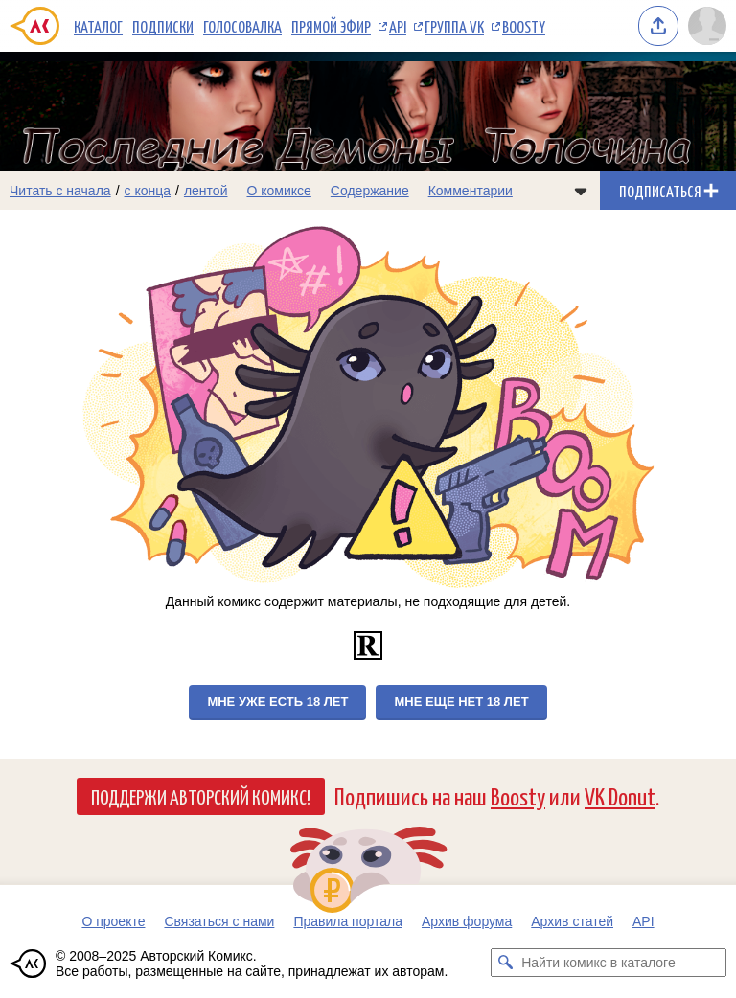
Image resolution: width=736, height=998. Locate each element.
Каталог (98, 25)
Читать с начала (60, 190)
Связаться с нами (219, 921)
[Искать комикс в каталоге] (505, 962)
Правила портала (347, 921)
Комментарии (470, 190)
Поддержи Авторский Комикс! (200, 795)
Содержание (370, 190)
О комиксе (278, 190)
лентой (206, 190)
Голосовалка (242, 25)
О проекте (113, 921)
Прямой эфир (331, 25)
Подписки (163, 25)
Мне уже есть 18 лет (277, 701)
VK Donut (620, 795)
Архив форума (467, 921)
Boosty (523, 25)
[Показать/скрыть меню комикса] (581, 190)
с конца (148, 190)
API (397, 25)
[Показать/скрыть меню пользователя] (707, 26)
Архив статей (572, 921)
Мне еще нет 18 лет (461, 701)
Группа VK (454, 25)
